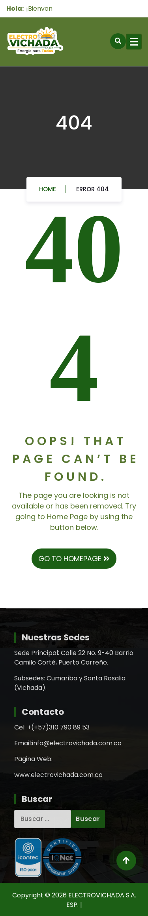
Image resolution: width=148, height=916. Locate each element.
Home (47, 191)
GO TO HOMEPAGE (74, 559)
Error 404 (92, 191)
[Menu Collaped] (134, 42)
